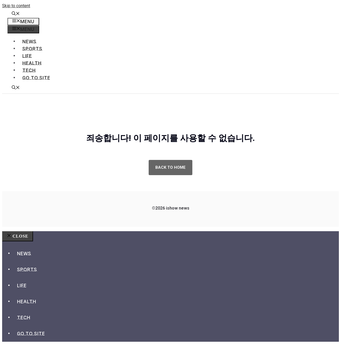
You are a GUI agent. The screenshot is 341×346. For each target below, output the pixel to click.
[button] (15, 14)
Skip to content (16, 5)
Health (32, 63)
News (29, 41)
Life (27, 56)
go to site (36, 78)
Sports (32, 48)
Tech (29, 70)
